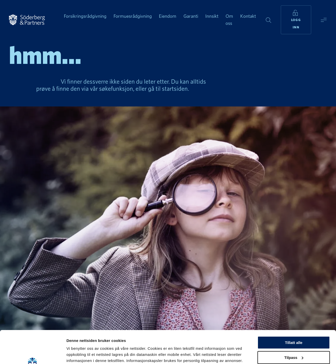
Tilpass (293, 325)
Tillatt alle (294, 310)
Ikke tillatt (293, 339)
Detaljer (73, 354)
